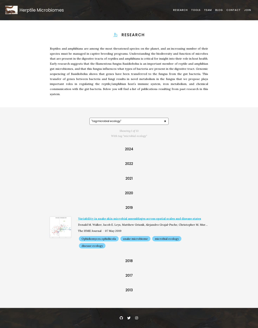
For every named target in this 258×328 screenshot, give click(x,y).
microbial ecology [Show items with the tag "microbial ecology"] (167, 238)
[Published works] (180, 10)
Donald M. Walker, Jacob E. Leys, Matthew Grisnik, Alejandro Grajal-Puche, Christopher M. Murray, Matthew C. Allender (143, 224)
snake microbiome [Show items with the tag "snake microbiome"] (135, 238)
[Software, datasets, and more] (195, 10)
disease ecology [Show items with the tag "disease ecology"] (92, 245)
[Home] (35, 10)
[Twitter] (129, 318)
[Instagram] (137, 318)
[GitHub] (121, 318)
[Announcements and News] (219, 10)
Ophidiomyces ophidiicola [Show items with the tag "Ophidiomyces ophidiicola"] (99, 238)
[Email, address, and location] (233, 10)
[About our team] (208, 10)
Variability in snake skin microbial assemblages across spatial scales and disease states (139, 218)
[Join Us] (247, 10)
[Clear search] (165, 121)
